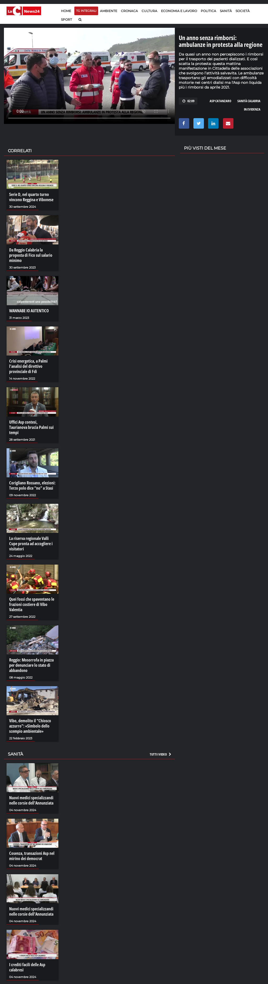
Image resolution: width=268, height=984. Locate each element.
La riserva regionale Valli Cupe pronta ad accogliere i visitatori (31, 543)
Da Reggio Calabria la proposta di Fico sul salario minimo (30, 255)
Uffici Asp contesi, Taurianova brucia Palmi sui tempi (31, 427)
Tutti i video (161, 754)
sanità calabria (248, 101)
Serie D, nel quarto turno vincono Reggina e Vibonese (31, 197)
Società (243, 11)
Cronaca (129, 11)
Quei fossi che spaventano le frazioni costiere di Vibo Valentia (31, 604)
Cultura (149, 11)
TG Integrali (86, 11)
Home (66, 11)
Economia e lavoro (179, 11)
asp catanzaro (220, 101)
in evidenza (252, 109)
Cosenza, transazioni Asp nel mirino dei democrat (31, 855)
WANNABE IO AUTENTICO (29, 311)
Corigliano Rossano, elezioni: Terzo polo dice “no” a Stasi (32, 485)
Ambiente (108, 11)
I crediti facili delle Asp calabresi (27, 967)
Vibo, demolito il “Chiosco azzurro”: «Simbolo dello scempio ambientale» (30, 726)
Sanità (226, 11)
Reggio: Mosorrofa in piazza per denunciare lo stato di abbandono (31, 665)
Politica (208, 11)
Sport (66, 19)
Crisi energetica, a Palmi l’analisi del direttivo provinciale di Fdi (28, 366)
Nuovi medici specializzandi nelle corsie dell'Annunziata (31, 800)
